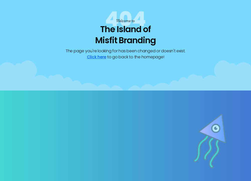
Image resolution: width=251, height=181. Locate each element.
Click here (96, 57)
